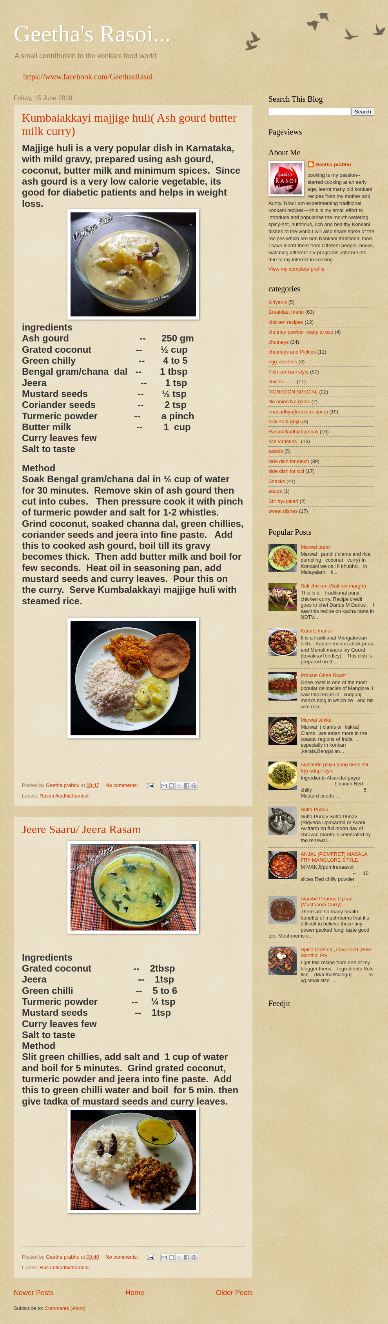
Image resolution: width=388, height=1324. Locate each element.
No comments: (122, 785)
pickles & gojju (284, 421)
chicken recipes (285, 322)
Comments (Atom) (65, 1308)
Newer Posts (34, 1293)
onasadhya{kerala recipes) (298, 412)
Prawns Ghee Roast (323, 675)
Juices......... (282, 381)
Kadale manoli (317, 631)
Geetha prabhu (333, 164)
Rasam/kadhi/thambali (64, 796)
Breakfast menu (286, 312)
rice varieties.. (283, 441)
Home (134, 1293)
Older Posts (234, 1293)
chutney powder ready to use (300, 332)
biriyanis (277, 302)
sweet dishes (282, 511)
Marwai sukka (316, 720)
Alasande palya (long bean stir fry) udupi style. (334, 767)
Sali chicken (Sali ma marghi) (333, 586)
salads (275, 451)
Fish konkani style (288, 372)
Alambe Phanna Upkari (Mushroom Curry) (326, 901)
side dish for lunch (288, 461)
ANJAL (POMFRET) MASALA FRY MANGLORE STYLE (334, 857)
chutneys (278, 342)
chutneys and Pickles (292, 352)
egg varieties (282, 362)
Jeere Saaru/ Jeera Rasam (81, 829)
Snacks (276, 481)
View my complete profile (296, 269)
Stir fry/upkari (283, 501)
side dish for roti (286, 471)
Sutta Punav (314, 809)
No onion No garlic (289, 401)
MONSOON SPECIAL (293, 392)
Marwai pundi (316, 547)
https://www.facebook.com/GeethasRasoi (88, 76)
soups (275, 491)
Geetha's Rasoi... (92, 34)
